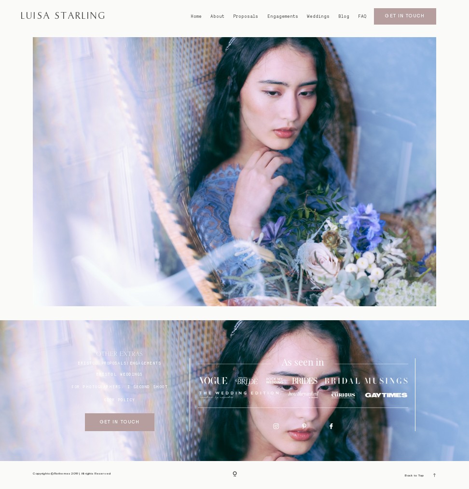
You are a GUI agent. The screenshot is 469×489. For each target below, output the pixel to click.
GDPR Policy (120, 400)
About (217, 16)
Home (196, 16)
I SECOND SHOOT (147, 387)
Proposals (245, 16)
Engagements (282, 16)
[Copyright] (234, 475)
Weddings (318, 16)
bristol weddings (119, 374)
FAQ (362, 16)
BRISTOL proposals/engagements (119, 363)
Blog (343, 16)
